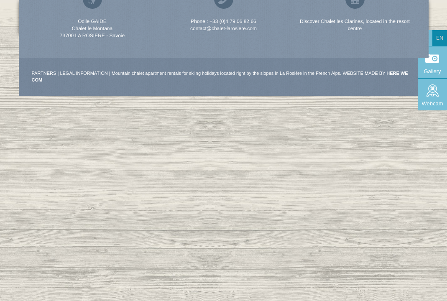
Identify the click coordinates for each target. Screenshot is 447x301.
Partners (44, 73)
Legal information (83, 73)
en (439, 38)
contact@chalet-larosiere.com (223, 28)
